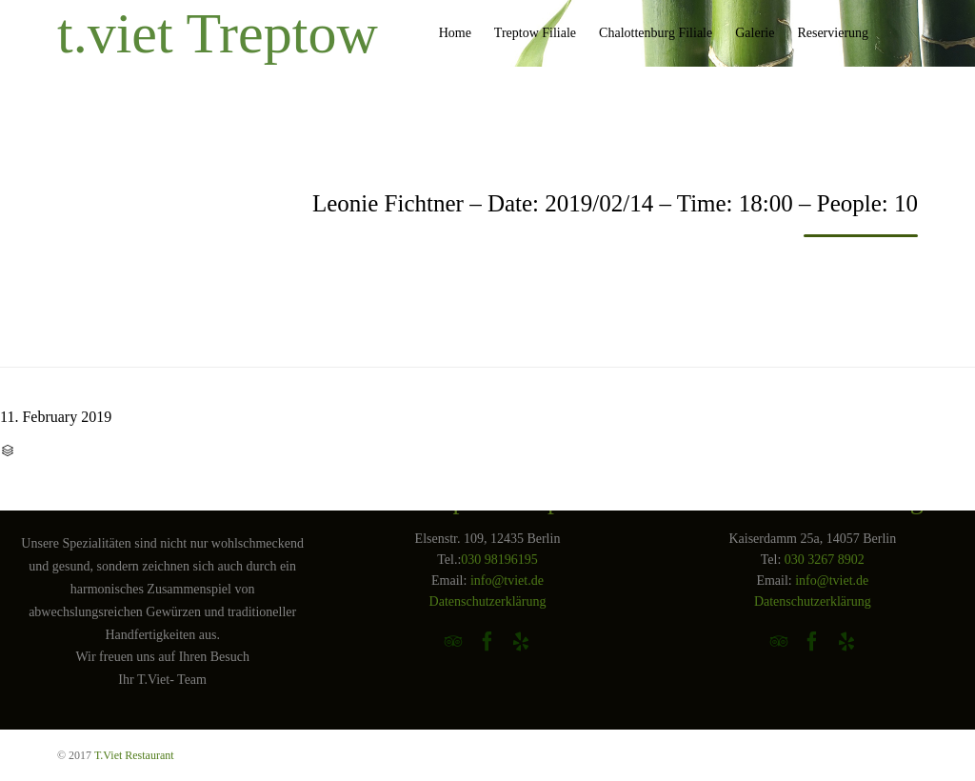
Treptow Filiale (535, 33)
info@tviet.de (507, 580)
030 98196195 (499, 559)
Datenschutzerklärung (488, 601)
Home (455, 33)
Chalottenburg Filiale (655, 33)
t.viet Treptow (217, 33)
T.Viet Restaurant (134, 755)
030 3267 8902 (825, 559)
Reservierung (832, 33)
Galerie (754, 33)
